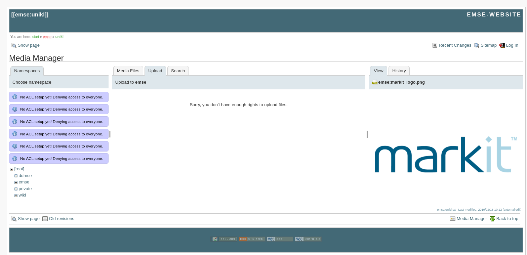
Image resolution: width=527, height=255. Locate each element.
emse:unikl (30, 14)
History (399, 70)
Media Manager (472, 218)
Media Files (128, 70)
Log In (512, 45)
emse (47, 37)
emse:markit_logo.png (401, 82)
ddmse (25, 175)
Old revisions (61, 218)
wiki (22, 195)
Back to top (507, 218)
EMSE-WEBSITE (494, 14)
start (35, 37)
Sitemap (489, 45)
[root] (19, 168)
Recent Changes (455, 45)
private (25, 188)
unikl (59, 37)
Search (178, 70)
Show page (29, 45)
